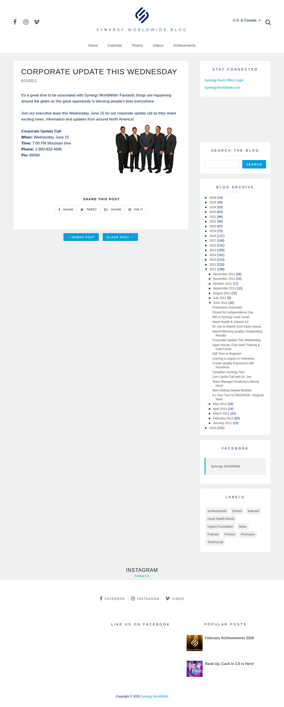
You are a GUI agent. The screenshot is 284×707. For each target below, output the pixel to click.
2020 (213, 226)
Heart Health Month (220, 519)
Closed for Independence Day (232, 312)
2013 (213, 259)
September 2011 (225, 288)
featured (253, 511)
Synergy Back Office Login (224, 80)
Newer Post (81, 237)
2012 (213, 264)
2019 (213, 231)
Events (237, 511)
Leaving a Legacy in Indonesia (233, 358)
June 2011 (220, 302)
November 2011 (224, 278)
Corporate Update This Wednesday (236, 340)
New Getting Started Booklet (232, 390)
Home (93, 45)
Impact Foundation (220, 526)
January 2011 (223, 423)
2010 (213, 428)
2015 (213, 250)
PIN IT (135, 209)
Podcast (213, 534)
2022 (213, 216)
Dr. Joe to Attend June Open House (236, 326)
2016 (213, 245)
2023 (213, 212)
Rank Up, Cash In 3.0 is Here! (229, 664)
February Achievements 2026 (229, 638)
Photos (137, 45)
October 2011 (223, 283)
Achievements (184, 45)
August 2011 (222, 293)
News (243, 526)
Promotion (248, 534)
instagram (145, 598)
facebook (112, 598)
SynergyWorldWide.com (222, 87)
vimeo (174, 598)
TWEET (89, 209)
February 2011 (223, 418)
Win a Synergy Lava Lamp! (231, 317)
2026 (213, 197)
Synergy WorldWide (225, 466)
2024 (213, 207)
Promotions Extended (227, 307)
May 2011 (220, 404)
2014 (213, 255)
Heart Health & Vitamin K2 (230, 322)
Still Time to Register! (227, 353)
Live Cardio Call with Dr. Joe (231, 377)
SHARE (65, 209)
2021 (213, 221)
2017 (213, 240)
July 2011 (220, 298)
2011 (213, 269)
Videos (158, 45)
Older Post (119, 237)
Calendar (115, 45)
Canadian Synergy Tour (228, 372)
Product (230, 534)
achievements (217, 511)
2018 (213, 236)
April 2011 (220, 409)
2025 (213, 202)
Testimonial (215, 542)
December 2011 (224, 274)
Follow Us (142, 576)
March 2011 (221, 413)
